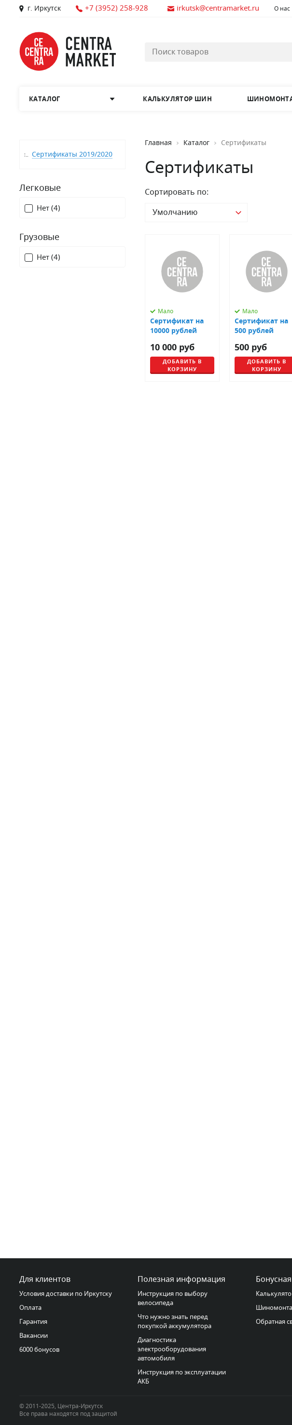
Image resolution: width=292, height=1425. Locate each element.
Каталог (196, 143)
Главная (158, 143)
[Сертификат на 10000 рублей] (182, 308)
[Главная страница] (67, 51)
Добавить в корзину (182, 365)
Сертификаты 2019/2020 (72, 154)
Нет (48, 208)
